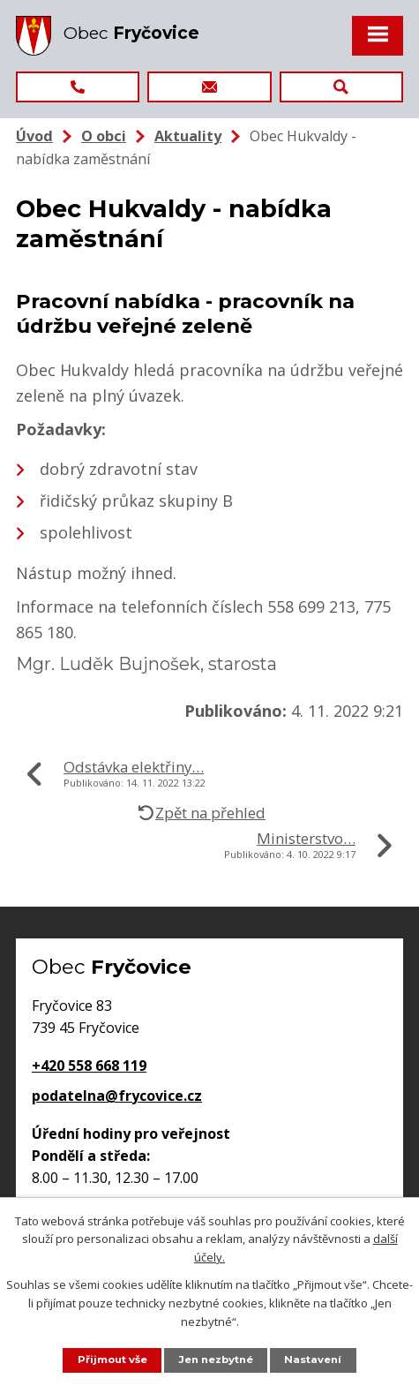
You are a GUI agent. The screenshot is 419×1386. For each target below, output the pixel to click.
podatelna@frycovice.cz (117, 1095)
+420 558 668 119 (89, 1065)
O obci (103, 136)
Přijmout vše (110, 1359)
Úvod (34, 136)
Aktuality (187, 136)
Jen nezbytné (215, 1359)
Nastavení (315, 1359)
